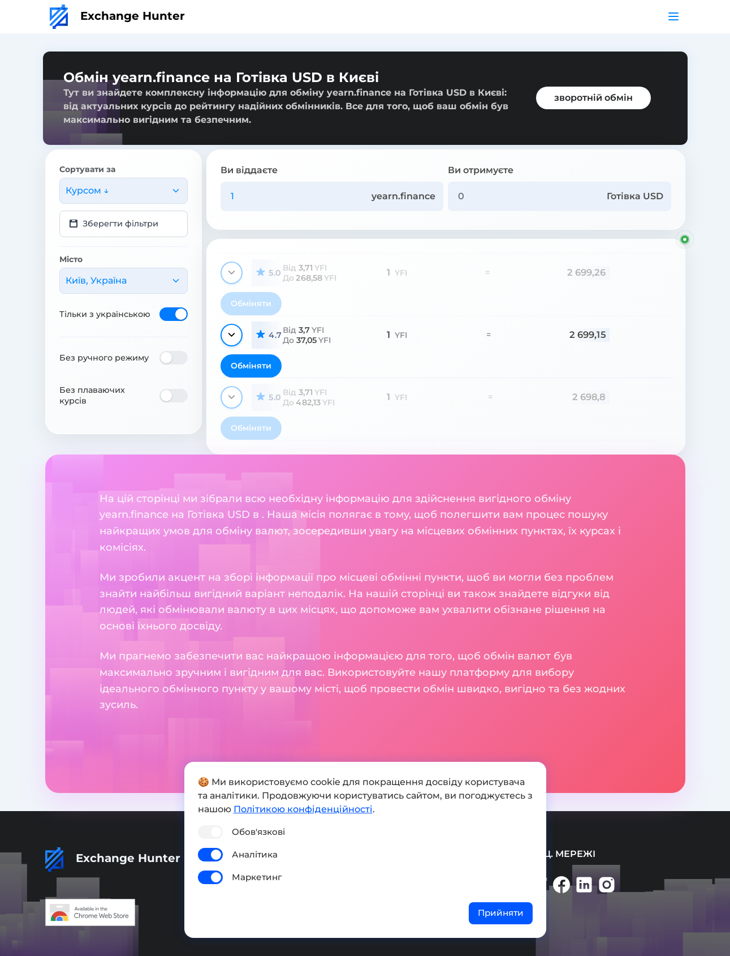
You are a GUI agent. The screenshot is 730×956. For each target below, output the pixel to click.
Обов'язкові (258, 831)
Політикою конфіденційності (303, 809)
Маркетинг (257, 877)
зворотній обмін (593, 97)
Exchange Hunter (117, 16)
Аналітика (255, 854)
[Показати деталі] (232, 272)
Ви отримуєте (480, 170)
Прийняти (501, 912)
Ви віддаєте (249, 170)
